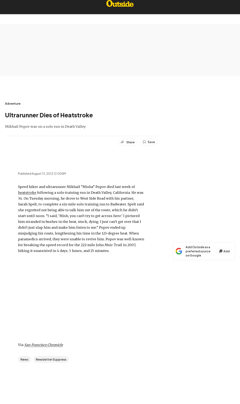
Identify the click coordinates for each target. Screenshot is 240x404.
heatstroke (27, 192)
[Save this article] (149, 142)
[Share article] (127, 142)
